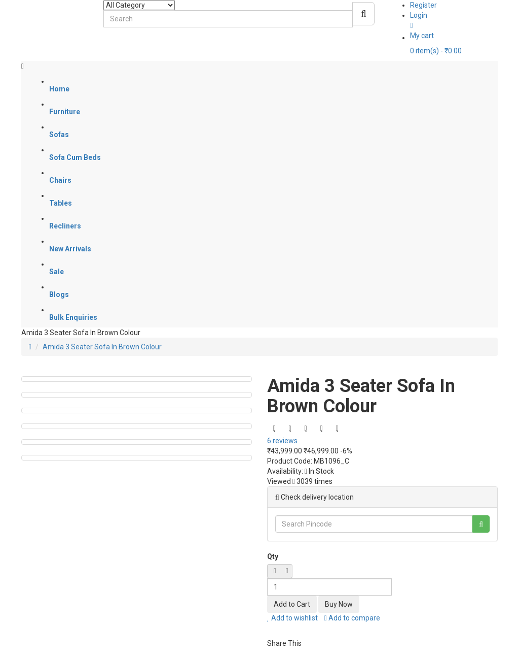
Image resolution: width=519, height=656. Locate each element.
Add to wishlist (292, 618)
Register (423, 5)
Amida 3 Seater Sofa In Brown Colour (102, 347)
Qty (272, 556)
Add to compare (352, 618)
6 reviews (282, 441)
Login (418, 15)
